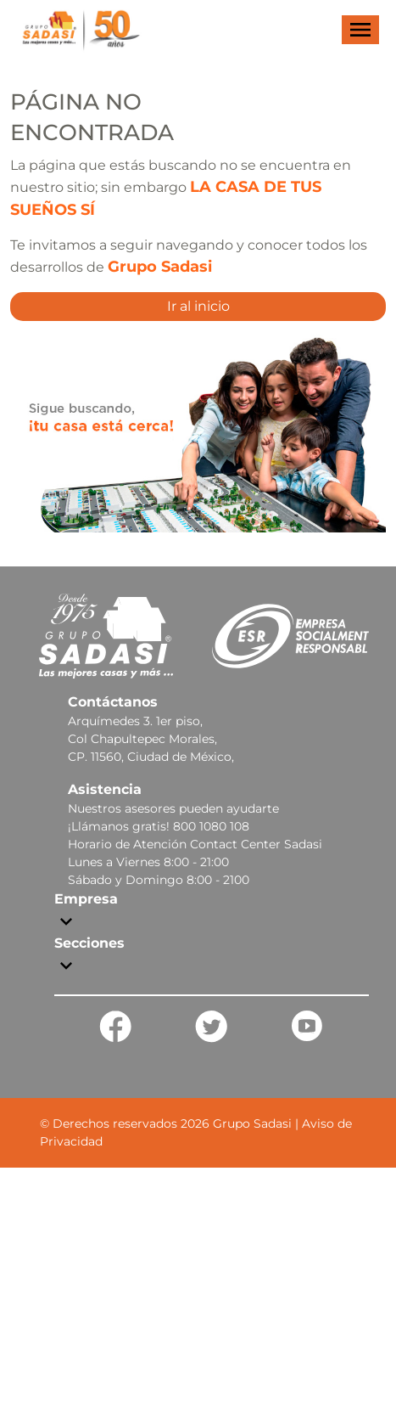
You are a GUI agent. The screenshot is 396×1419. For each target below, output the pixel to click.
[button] (211, 911)
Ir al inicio (198, 306)
